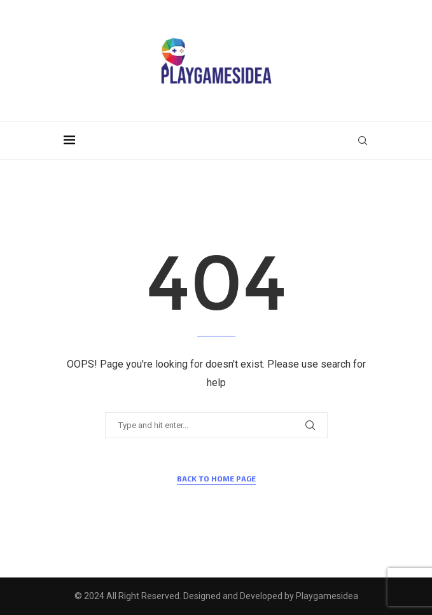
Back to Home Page (216, 478)
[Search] (362, 140)
